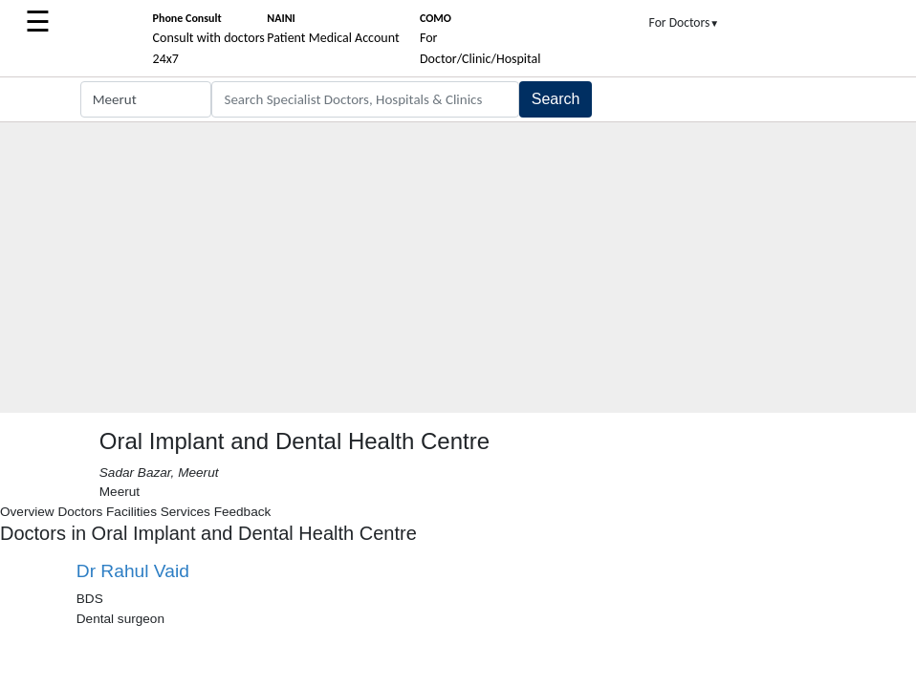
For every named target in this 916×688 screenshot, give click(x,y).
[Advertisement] (458, 269)
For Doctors (684, 22)
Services (185, 512)
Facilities (131, 512)
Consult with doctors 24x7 (209, 39)
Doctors (79, 512)
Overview (27, 512)
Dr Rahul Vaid (132, 571)
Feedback (243, 512)
